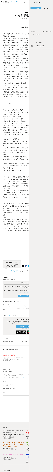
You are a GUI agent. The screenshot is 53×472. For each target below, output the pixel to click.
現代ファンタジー (9, 359)
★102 (4, 359)
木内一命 (19, 301)
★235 (4, 437)
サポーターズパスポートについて (26, 293)
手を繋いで (5, 457)
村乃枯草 (5, 301)
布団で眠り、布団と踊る (9, 355)
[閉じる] (19, 262)
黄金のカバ (5, 448)
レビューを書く (36, 8)
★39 (27, 438)
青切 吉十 (11, 448)
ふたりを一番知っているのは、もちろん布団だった (14, 357)
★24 (27, 461)
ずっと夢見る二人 (7, 277)
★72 (27, 449)
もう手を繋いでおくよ (10, 454)
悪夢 (12, 341)
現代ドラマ (8, 449)
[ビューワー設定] (24, 2)
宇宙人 (25, 341)
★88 (4, 458)
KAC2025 (10, 352)
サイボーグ (16, 341)
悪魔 (22, 341)
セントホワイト (11, 301)
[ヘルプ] (9, 315)
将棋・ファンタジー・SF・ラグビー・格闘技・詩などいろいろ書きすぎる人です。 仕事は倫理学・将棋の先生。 (19, 375)
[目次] (28, 2)
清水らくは (26, 287)
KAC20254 (5, 341)
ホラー (7, 437)
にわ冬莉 (14, 436)
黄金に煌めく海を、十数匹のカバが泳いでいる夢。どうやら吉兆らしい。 (13, 444)
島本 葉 (10, 457)
